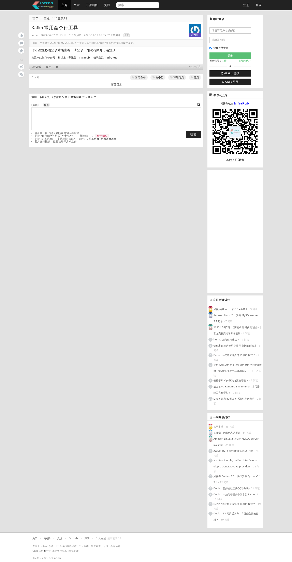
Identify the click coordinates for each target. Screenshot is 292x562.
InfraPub (111, 57)
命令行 (157, 77)
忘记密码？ (245, 60)
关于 (34, 538)
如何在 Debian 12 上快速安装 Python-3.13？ (237, 479)
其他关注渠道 (235, 160)
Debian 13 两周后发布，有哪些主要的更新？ (236, 516)
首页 (35, 18)
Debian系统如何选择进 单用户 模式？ (234, 355)
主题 (64, 5)
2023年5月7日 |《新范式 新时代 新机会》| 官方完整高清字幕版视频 (237, 330)
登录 (259, 5)
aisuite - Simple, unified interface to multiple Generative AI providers (237, 463)
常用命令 (139, 77)
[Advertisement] (237, 231)
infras (34, 35)
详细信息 (177, 77)
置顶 (127, 35)
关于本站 (218, 426)
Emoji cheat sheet (104, 138)
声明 (87, 538)
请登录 (78, 50)
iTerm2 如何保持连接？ (226, 339)
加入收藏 (36, 66)
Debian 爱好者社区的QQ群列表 (231, 488)
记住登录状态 (218, 47)
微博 (48, 66)
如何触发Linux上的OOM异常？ (231, 309)
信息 (195, 77)
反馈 (59, 538)
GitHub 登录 (230, 73)
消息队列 (61, 18)
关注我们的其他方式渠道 (227, 432)
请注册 (111, 50)
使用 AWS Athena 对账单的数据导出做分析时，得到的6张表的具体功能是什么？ (238, 368)
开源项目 (92, 5)
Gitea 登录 (230, 81)
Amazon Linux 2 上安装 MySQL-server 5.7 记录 (236, 318)
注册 (246, 5)
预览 (46, 104)
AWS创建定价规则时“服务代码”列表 (233, 451)
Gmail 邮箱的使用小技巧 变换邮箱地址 (235, 345)
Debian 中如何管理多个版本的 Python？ (236, 494)
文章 (77, 5)
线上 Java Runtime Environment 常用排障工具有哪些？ (237, 389)
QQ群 (47, 538)
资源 (107, 5)
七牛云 (47, 550)
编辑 (35, 104)
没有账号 (87, 97)
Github (73, 538)
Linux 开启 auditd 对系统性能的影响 (234, 398)
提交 (193, 134)
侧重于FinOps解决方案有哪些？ (231, 380)
